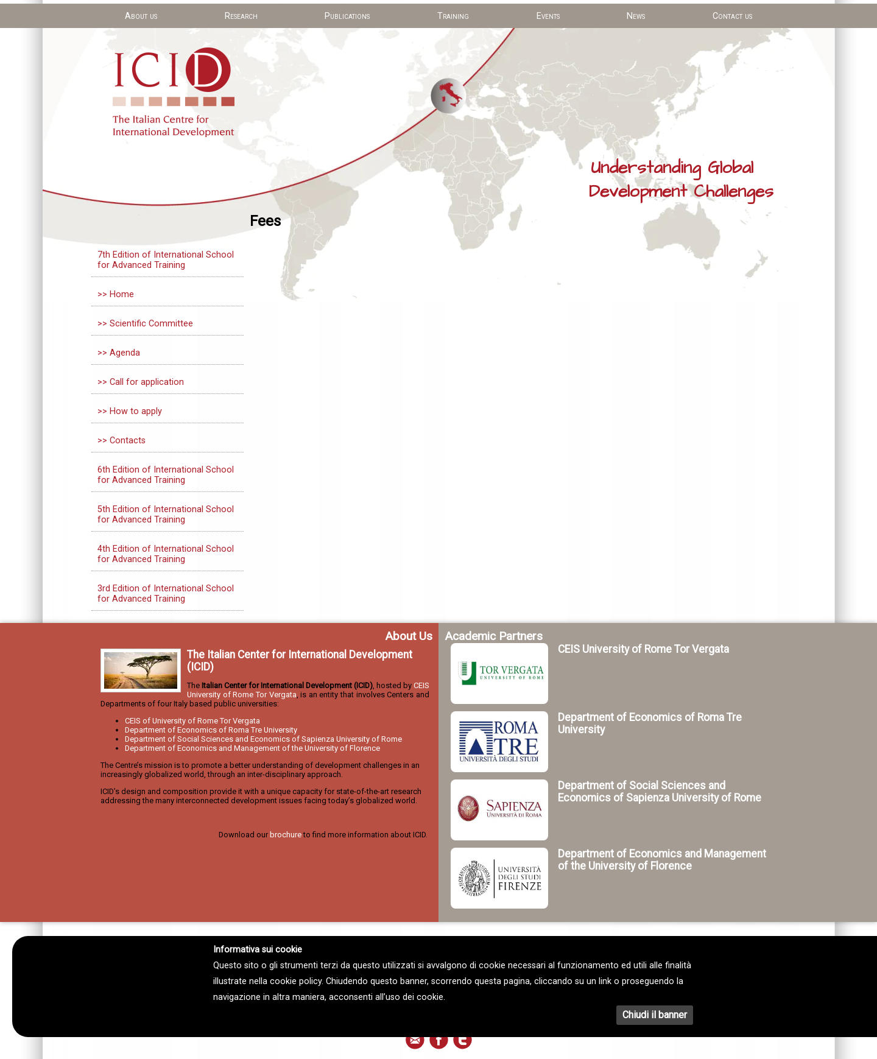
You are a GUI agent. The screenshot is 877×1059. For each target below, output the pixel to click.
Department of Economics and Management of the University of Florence (252, 748)
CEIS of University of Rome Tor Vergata (192, 720)
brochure (285, 834)
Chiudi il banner (654, 1015)
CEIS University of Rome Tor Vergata (643, 649)
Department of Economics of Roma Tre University (211, 729)
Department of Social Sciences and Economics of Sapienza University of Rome (263, 739)
